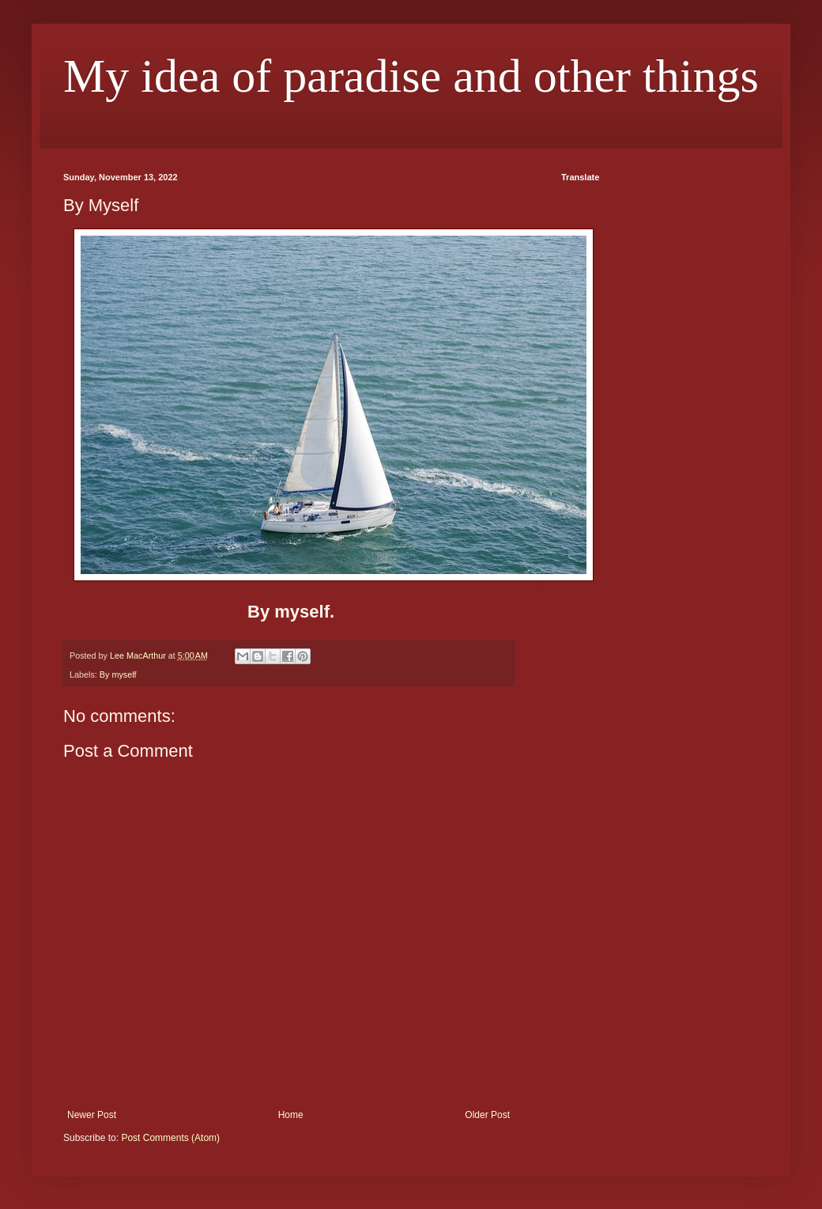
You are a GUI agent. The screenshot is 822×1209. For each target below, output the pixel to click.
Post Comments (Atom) (170, 1137)
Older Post (487, 1114)
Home (291, 1114)
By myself (118, 674)
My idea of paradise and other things (411, 76)
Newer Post (91, 1114)
